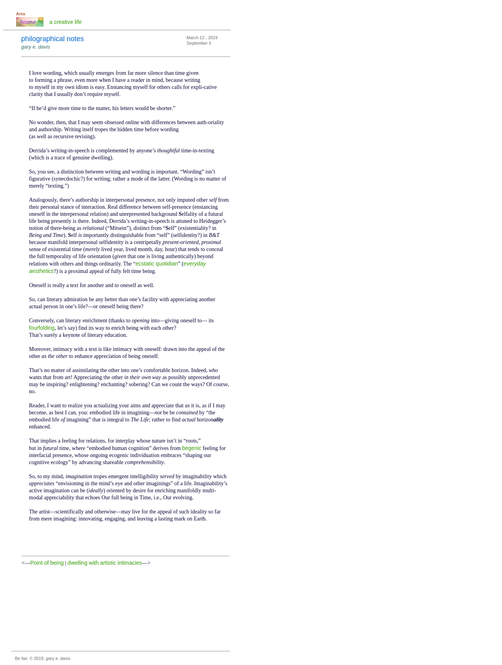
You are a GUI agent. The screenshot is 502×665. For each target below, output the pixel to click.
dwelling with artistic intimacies (104, 563)
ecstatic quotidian (157, 263)
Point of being (47, 563)
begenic (191, 448)
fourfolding (41, 328)
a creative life (65, 22)
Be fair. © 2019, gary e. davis (42, 658)
